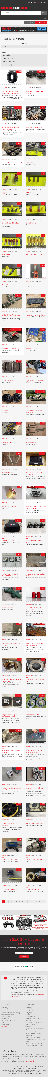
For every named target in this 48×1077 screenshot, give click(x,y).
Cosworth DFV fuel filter (9, 506)
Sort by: (24, 44)
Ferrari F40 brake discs (33, 715)
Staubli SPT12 (6, 255)
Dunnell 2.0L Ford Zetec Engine (11, 349)
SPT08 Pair (5, 193)
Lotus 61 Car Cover (7, 608)
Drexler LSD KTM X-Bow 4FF (34, 859)
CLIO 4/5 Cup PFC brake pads (34, 824)
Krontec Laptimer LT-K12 (9, 859)
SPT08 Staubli (30, 193)
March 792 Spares (31, 443)
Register (44, 2)
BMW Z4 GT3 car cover (8, 540)
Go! (43, 13)
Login (36, 2)
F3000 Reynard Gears (32, 349)
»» (43, 901)
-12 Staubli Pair (6, 285)
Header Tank (29, 163)
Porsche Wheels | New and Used (12, 163)
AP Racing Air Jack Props (9, 889)
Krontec (28, 285)
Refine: (3, 52)
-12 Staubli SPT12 (31, 223)
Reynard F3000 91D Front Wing (35, 381)
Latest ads (30, 22)
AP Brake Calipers (7, 381)
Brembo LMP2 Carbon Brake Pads (36, 315)
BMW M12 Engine (7, 443)
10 (32, 901)
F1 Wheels (5, 411)
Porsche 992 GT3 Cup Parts (34, 127)
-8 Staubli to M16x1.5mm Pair (35, 255)
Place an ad (41, 22)
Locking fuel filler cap (32, 889)
